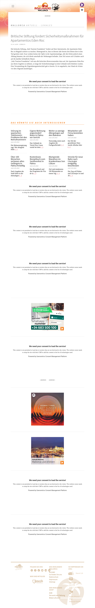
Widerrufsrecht (54, 598)
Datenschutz (53, 577)
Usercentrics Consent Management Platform (51, 91)
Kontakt (52, 572)
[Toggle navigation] (13, 6)
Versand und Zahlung (57, 595)
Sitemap (52, 582)
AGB (50, 593)
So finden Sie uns (55, 574)
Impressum (53, 579)
